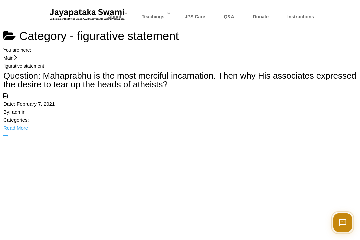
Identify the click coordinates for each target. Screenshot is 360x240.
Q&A (229, 16)
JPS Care (195, 16)
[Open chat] (342, 222)
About (114, 16)
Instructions (300, 16)
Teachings (153, 16)
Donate (261, 16)
